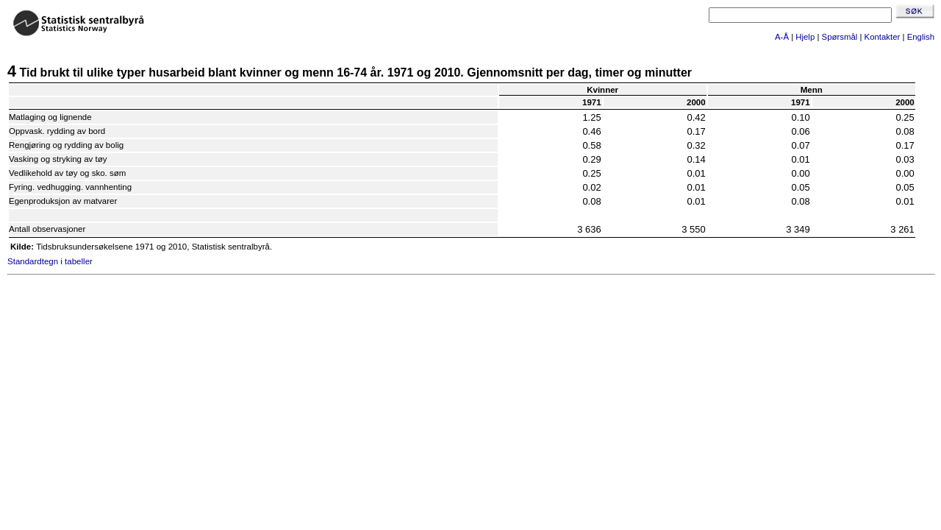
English (920, 36)
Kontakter (883, 36)
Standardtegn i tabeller (50, 261)
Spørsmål (840, 36)
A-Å (782, 36)
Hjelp (805, 36)
